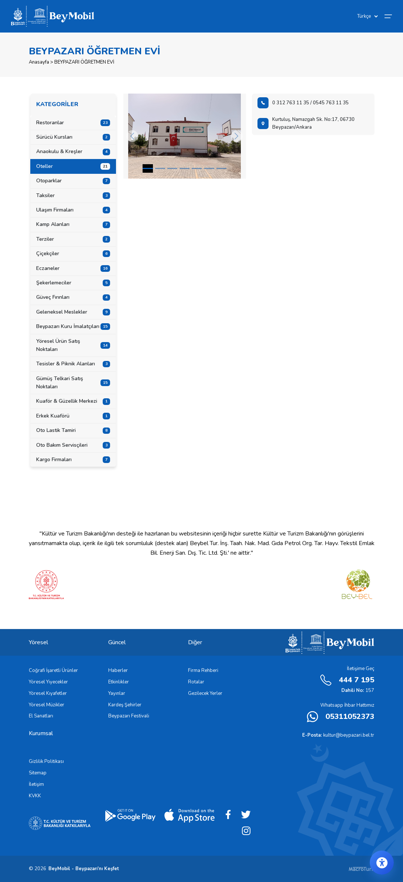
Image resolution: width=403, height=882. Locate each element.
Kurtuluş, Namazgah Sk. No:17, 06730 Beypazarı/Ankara (306, 123)
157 (357, 690)
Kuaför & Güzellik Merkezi (73, 401)
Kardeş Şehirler (124, 705)
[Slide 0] (148, 168)
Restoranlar (73, 122)
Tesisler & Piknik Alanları (73, 363)
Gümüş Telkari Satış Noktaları (73, 382)
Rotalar (196, 682)
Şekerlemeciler (73, 282)
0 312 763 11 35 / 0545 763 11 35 (303, 102)
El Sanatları (41, 716)
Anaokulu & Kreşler (73, 151)
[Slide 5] (209, 168)
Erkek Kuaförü (73, 415)
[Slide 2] (172, 168)
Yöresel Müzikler (46, 705)
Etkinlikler (118, 682)
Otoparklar (73, 180)
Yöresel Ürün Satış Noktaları (73, 345)
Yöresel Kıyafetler (48, 693)
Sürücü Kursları (73, 137)
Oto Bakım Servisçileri (73, 445)
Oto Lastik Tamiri (73, 430)
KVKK (35, 796)
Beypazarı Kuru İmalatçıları (73, 326)
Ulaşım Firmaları (73, 209)
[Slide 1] (160, 168)
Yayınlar (116, 693)
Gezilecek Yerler (205, 693)
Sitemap (38, 773)
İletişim (36, 784)
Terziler (73, 239)
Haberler (118, 670)
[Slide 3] (184, 168)
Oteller (73, 166)
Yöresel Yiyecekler (48, 682)
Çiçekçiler (73, 253)
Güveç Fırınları (73, 297)
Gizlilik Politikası (46, 761)
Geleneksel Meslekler (73, 311)
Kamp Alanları (73, 224)
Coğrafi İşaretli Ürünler (53, 670)
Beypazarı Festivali (128, 716)
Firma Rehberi (203, 670)
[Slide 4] (197, 168)
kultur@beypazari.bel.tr (338, 735)
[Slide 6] (221, 168)
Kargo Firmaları (73, 459)
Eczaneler (73, 268)
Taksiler (73, 195)
